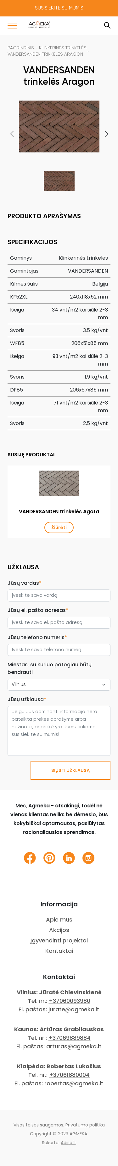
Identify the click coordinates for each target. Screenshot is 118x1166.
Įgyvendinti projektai (59, 940)
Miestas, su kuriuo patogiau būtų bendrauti (50, 668)
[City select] (59, 685)
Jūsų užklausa (27, 699)
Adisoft (68, 1142)
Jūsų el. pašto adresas (38, 610)
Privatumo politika (85, 1125)
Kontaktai (59, 951)
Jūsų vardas (25, 583)
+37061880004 (69, 1075)
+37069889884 (69, 1038)
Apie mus (59, 919)
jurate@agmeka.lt (73, 1009)
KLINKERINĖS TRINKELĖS (63, 48)
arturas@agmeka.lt (74, 1046)
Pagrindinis (21, 48)
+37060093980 (69, 1001)
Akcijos (59, 930)
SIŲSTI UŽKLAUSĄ (70, 770)
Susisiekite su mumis (59, 8)
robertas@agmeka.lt (74, 1083)
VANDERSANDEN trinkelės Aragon (45, 54)
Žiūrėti (59, 527)
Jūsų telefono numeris (37, 637)
